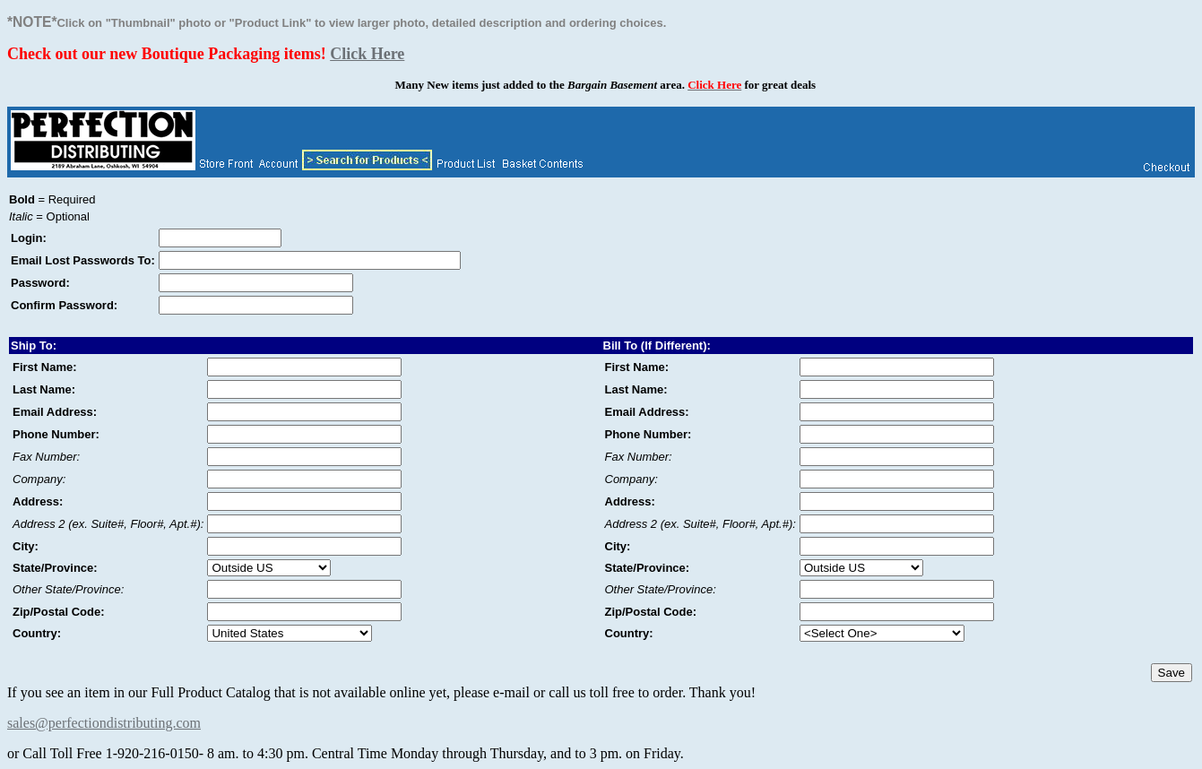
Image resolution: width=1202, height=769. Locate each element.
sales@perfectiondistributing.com (104, 722)
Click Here (367, 54)
